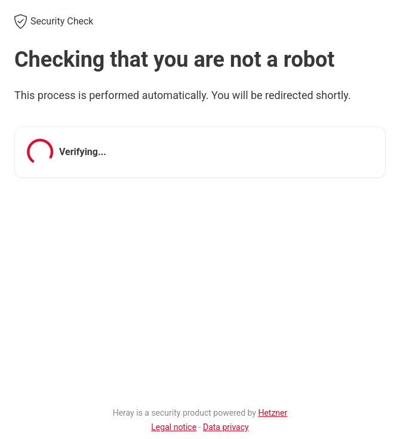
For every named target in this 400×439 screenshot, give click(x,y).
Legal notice (173, 427)
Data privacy (226, 427)
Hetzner (272, 413)
